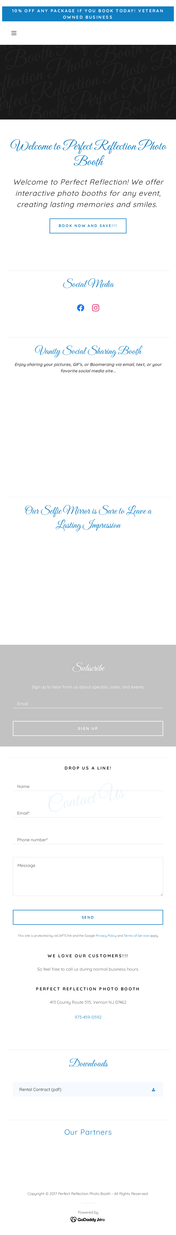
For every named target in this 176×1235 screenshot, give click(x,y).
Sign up (88, 728)
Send (88, 917)
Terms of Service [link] (136, 936)
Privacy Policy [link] (106, 936)
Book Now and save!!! (88, 225)
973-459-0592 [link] (88, 1017)
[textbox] (88, 701)
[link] (80, 308)
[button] (20, 33)
